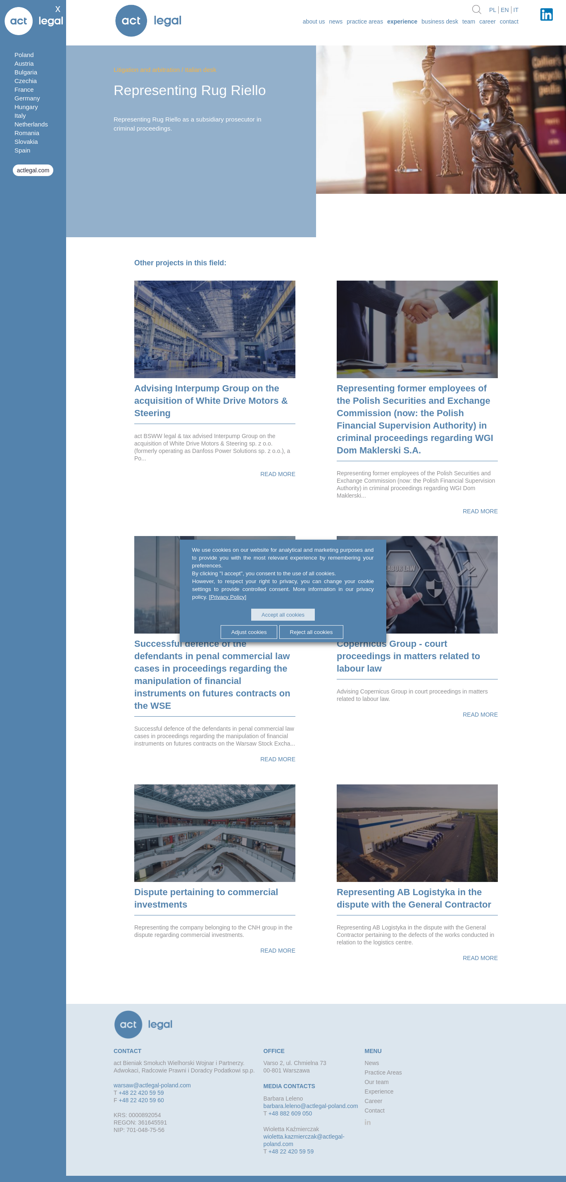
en (505, 10)
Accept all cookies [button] (283, 615)
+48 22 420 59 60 (141, 1100)
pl (492, 10)
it (516, 10)
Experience (402, 21)
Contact (509, 21)
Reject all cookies (311, 632)
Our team (377, 1082)
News (336, 21)
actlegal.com (33, 170)
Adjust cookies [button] (248, 632)
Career (487, 21)
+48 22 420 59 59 (141, 1092)
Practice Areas (365, 21)
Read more (277, 474)
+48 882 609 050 (290, 1113)
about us (314, 21)
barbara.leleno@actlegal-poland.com (311, 1106)
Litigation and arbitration (147, 69)
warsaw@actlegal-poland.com (152, 1085)
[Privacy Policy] (227, 597)
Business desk (439, 21)
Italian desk (200, 69)
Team (468, 21)
